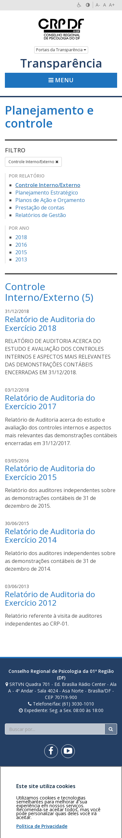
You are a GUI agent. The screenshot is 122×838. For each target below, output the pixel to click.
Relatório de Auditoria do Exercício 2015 (50, 472)
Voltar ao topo (102, 774)
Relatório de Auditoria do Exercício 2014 (50, 535)
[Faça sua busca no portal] (55, 729)
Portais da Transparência (61, 50)
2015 (21, 252)
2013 (21, 259)
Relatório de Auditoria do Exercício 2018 (50, 323)
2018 (21, 237)
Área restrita (20, 774)
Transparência (61, 63)
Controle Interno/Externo (33, 161)
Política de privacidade (28, 777)
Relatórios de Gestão (40, 215)
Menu (61, 80)
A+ (112, 5)
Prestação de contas (39, 207)
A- (98, 5)
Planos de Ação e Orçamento (50, 200)
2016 (21, 244)
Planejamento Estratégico (46, 192)
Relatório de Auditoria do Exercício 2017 (50, 401)
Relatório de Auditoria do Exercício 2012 (50, 598)
